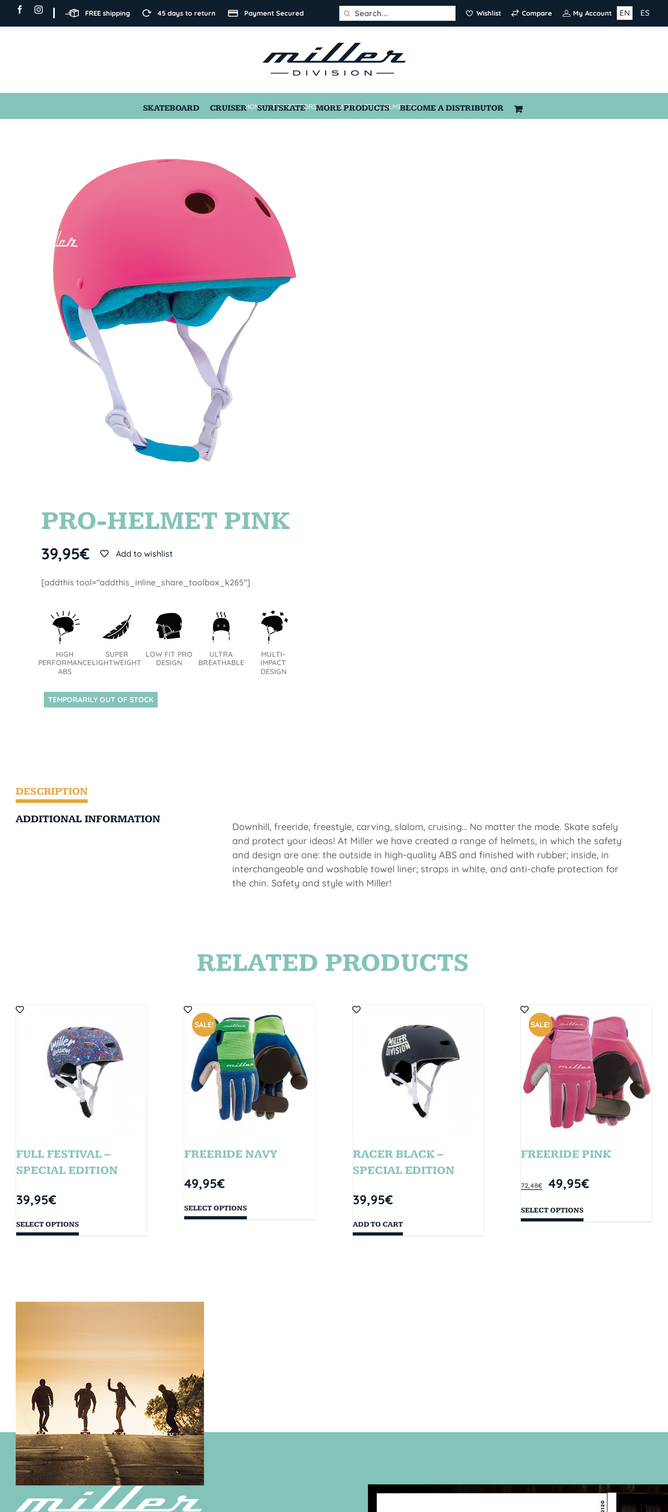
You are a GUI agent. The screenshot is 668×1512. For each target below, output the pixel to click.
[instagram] (38, 9)
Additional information (88, 819)
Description (52, 791)
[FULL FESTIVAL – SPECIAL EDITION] (81, 1070)
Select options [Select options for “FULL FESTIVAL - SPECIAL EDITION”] (47, 1224)
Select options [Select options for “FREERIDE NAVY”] (215, 1208)
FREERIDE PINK (566, 1154)
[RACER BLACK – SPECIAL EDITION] (418, 1070)
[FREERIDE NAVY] (249, 1070)
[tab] (98, 793)
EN (624, 13)
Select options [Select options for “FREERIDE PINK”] (552, 1210)
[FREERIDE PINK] (586, 1070)
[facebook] (20, 9)
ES (645, 13)
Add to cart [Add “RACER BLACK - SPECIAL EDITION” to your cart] (378, 1224)
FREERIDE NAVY (230, 1154)
